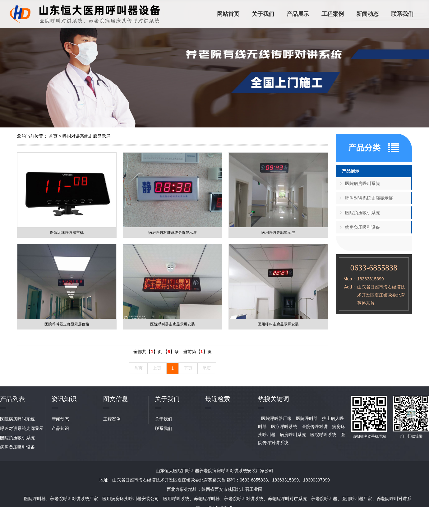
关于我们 (263, 14)
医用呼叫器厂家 (357, 498)
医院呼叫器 (307, 418)
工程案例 (332, 14)
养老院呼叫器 (207, 498)
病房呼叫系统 (293, 434)
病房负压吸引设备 (362, 227)
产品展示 (298, 14)
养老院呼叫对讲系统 (243, 498)
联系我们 (402, 14)
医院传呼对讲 (315, 426)
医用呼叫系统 (176, 498)
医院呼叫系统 (323, 434)
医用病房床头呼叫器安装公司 (130, 498)
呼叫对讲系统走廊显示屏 (86, 136)
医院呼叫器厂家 (276, 418)
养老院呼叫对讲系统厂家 (74, 498)
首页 (53, 136)
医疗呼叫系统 (284, 426)
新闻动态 (367, 14)
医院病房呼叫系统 (362, 183)
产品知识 (60, 428)
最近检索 (217, 398)
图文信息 (115, 398)
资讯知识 (64, 398)
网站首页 (228, 14)
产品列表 (12, 398)
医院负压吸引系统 (362, 212)
